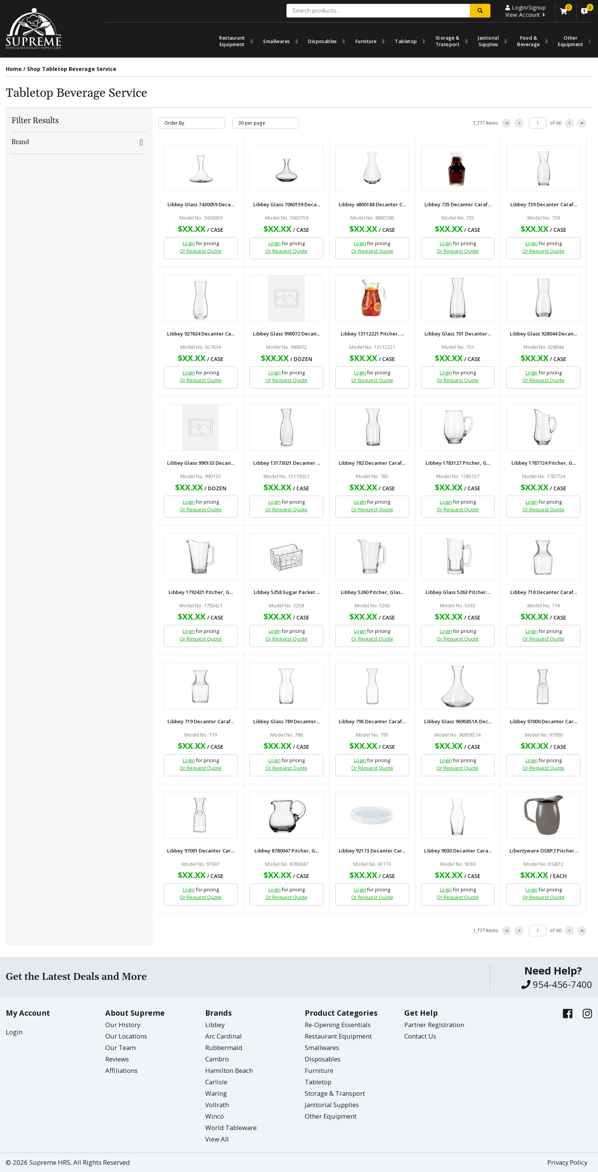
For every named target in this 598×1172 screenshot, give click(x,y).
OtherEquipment (570, 41)
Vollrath (217, 1104)
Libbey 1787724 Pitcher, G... (543, 463)
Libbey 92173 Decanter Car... (372, 851)
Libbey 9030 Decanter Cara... (458, 851)
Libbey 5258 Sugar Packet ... (287, 592)
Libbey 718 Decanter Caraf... (543, 592)
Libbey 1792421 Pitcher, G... (201, 592)
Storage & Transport (448, 41)
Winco (214, 1116)
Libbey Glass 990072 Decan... (286, 334)
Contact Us (420, 1036)
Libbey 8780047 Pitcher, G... (286, 851)
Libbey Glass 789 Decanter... (286, 721)
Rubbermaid (224, 1047)
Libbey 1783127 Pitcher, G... (458, 463)
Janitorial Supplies (488, 41)
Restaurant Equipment (232, 41)
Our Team (120, 1047)
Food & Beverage (528, 41)
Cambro (217, 1059)
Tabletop (406, 41)
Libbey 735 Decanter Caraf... (457, 204)
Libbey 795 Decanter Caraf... (372, 721)
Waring (216, 1093)
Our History (122, 1024)
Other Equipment (331, 1116)
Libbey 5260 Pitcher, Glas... (372, 592)
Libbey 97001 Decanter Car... (200, 851)
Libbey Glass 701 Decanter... (457, 334)
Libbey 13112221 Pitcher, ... (372, 334)
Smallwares (276, 41)
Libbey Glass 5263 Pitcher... (458, 592)
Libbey (215, 1024)
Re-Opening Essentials (338, 1024)
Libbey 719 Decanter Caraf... (200, 721)
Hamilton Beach (229, 1070)
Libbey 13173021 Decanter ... (286, 463)
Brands (218, 1013)
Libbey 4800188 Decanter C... (372, 204)
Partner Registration (434, 1024)
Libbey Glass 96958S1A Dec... (458, 721)
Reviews (117, 1059)
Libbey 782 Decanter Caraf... (372, 463)
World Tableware (231, 1127)
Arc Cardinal (223, 1036)
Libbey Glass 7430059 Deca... (200, 204)
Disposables (322, 41)
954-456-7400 (556, 984)
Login (189, 243)
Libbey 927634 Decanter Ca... (201, 334)
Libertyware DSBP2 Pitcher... (544, 851)
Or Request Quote (201, 251)
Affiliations (121, 1070)
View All (217, 1139)
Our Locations (126, 1036)
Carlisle (216, 1081)
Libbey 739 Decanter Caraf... (543, 204)
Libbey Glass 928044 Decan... (543, 334)
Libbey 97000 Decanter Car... (543, 721)
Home (14, 68)
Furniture (366, 41)
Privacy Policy (567, 1162)
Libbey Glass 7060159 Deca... (286, 204)
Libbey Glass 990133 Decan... (200, 463)
